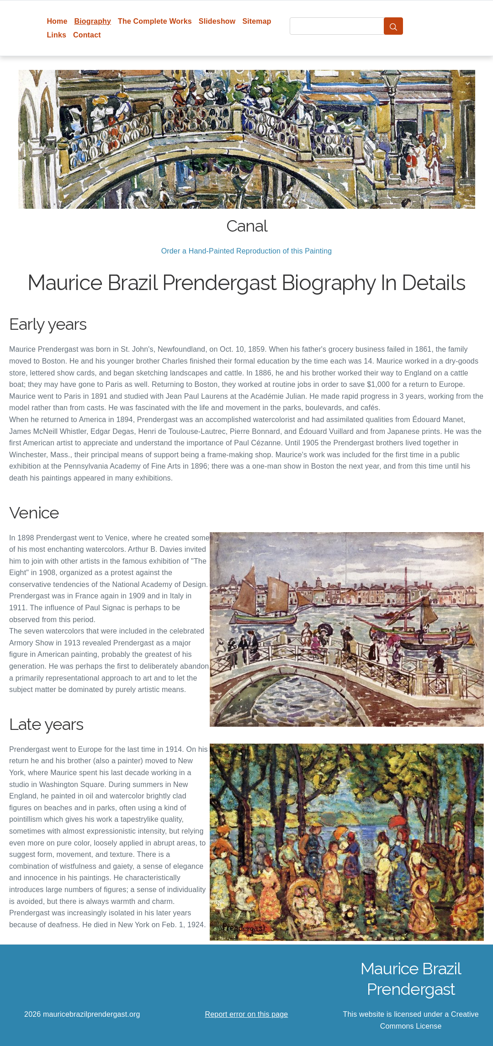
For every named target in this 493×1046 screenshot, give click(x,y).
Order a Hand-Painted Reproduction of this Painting (246, 251)
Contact (87, 35)
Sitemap (256, 21)
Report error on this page (246, 1014)
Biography (92, 21)
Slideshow (217, 21)
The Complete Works (155, 21)
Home (57, 21)
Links (56, 35)
